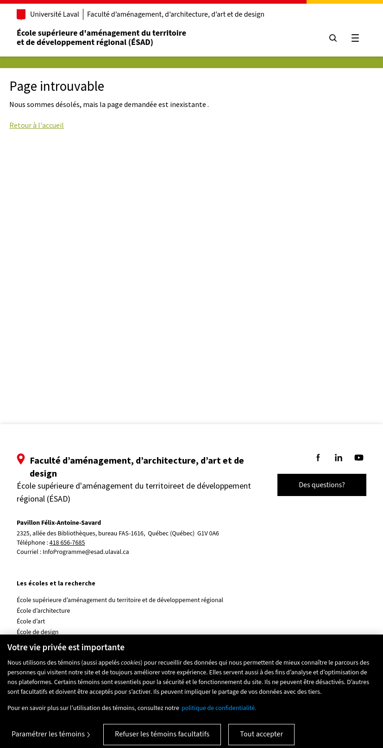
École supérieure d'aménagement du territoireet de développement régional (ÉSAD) (101, 37)
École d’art (31, 621)
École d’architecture (43, 611)
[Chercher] (333, 38)
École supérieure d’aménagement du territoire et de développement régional (120, 600)
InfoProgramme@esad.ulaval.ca (86, 552)
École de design (37, 632)
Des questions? (322, 485)
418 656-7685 (67, 543)
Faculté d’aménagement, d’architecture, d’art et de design (175, 14)
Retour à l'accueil (36, 125)
